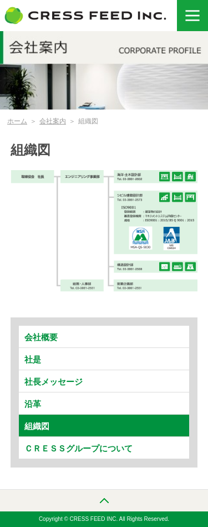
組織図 (36, 426)
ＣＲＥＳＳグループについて (78, 448)
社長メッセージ (53, 381)
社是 (32, 359)
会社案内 (52, 121)
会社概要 (41, 337)
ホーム (17, 121)
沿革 (32, 404)
